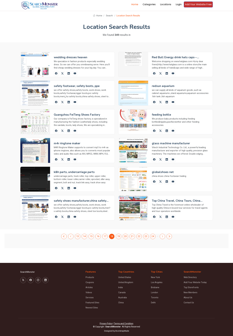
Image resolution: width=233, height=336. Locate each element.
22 (139, 236)
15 (91, 236)
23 (146, 236)
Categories (149, 4)
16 (98, 236)
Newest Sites (92, 308)
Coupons (90, 282)
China (121, 303)
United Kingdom (125, 282)
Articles (89, 287)
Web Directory (190, 277)
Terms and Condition (123, 323)
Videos (89, 292)
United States (124, 277)
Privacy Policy (106, 323)
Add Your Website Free (198, 4)
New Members (190, 292)
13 (77, 236)
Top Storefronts (191, 287)
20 (125, 236)
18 (111, 236)
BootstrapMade (122, 331)
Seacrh (109, 15)
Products (90, 277)
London (154, 292)
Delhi (153, 303)
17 (105, 236)
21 (132, 236)
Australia (122, 297)
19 (118, 236)
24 (152, 236)
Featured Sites (92, 303)
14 (84, 236)
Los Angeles (156, 282)
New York (155, 277)
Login (179, 4)
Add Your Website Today (195, 282)
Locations (165, 4)
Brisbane (155, 287)
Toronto (154, 297)
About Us (188, 297)
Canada (122, 292)
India (120, 287)
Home (134, 4)
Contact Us (189, 303)
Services (90, 297)
